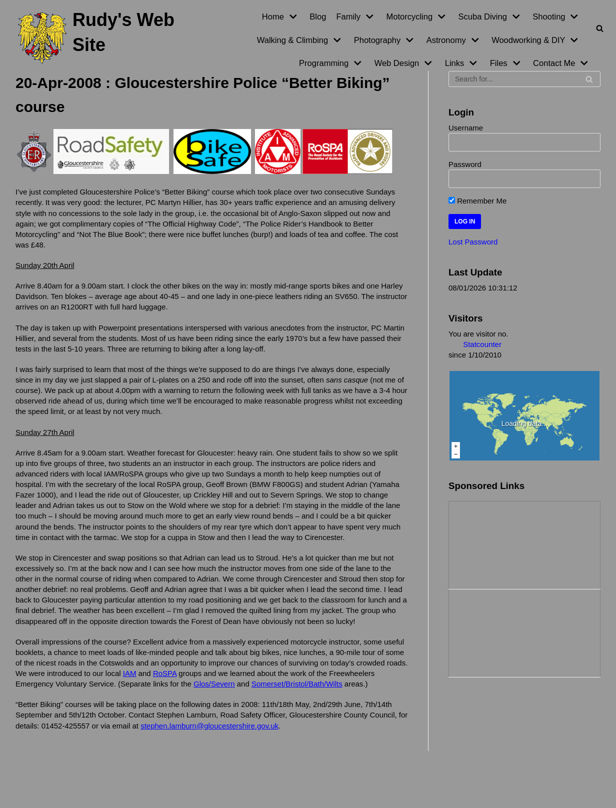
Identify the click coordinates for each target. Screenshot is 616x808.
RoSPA (164, 670)
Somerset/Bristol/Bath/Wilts (297, 681)
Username (465, 128)
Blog (318, 16)
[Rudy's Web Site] (103, 38)
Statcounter (482, 344)
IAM (129, 670)
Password (465, 164)
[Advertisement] (499, 543)
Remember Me (477, 200)
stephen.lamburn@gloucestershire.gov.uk (209, 722)
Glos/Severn (214, 681)
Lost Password (473, 241)
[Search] (600, 28)
